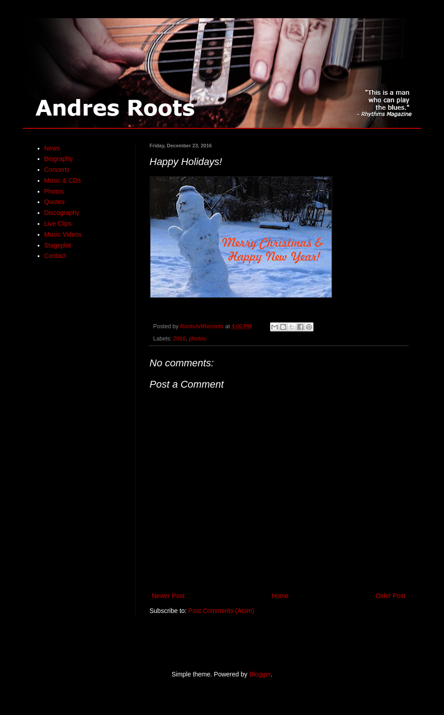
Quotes (54, 201)
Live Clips (58, 223)
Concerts (57, 169)
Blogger (259, 674)
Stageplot (57, 245)
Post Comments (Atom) (221, 610)
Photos (54, 191)
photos (197, 339)
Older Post (390, 595)
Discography (62, 212)
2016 (179, 339)
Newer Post (168, 595)
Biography (58, 158)
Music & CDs (62, 180)
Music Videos (63, 234)
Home (279, 595)
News (52, 148)
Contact (55, 255)
